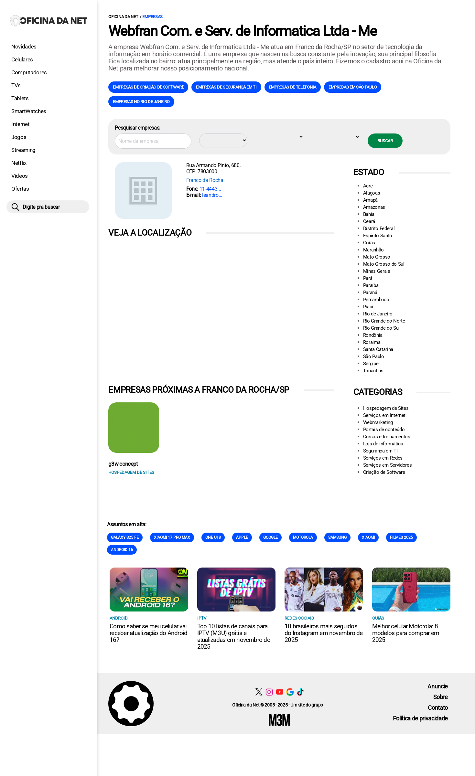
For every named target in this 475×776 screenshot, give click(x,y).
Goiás (369, 243)
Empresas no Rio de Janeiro (141, 101)
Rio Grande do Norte (384, 321)
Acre (368, 186)
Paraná (370, 292)
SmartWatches (28, 111)
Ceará (369, 221)
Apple (242, 537)
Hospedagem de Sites (386, 408)
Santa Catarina (378, 349)
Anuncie (437, 686)
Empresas (152, 16)
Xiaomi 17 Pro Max (172, 537)
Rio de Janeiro (378, 314)
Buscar (385, 140)
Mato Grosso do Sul (384, 264)
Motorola (303, 537)
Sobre (440, 697)
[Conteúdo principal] (237, 367)
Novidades (24, 46)
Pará (367, 278)
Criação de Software (384, 472)
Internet (20, 124)
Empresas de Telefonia (292, 87)
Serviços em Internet (384, 415)
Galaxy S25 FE (125, 537)
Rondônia (373, 335)
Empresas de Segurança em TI (226, 87)
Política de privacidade (420, 718)
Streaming (23, 150)
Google (270, 537)
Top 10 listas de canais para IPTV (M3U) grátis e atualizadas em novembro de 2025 (233, 636)
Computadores (29, 72)
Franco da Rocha (204, 180)
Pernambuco (376, 300)
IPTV (201, 618)
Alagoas (371, 193)
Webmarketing (378, 422)
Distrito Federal (379, 228)
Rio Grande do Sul (381, 328)
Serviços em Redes (383, 458)
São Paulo (373, 356)
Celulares (22, 59)
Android (119, 618)
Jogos (18, 137)
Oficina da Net (123, 16)
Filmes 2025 (401, 537)
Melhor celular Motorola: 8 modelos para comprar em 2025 (405, 633)
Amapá (370, 200)
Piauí (368, 307)
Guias (378, 618)
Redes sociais (299, 618)
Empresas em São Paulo (353, 87)
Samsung (337, 537)
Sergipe (371, 364)
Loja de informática (383, 444)
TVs (16, 85)
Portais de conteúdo (384, 429)
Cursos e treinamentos (386, 437)
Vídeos (19, 176)
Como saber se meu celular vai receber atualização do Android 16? (148, 633)
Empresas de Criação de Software (148, 87)
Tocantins (373, 371)
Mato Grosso (376, 257)
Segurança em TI (380, 451)
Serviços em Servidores (387, 465)
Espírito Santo (378, 236)
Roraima (372, 342)
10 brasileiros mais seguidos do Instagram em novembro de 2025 (323, 633)
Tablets (20, 98)
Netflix (19, 163)
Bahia (368, 214)
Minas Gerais (376, 271)
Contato (438, 707)
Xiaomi (368, 537)
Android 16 (122, 549)
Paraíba (371, 285)
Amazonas (374, 207)
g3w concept (123, 464)
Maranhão (373, 250)
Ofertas (20, 189)
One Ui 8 (213, 537)
